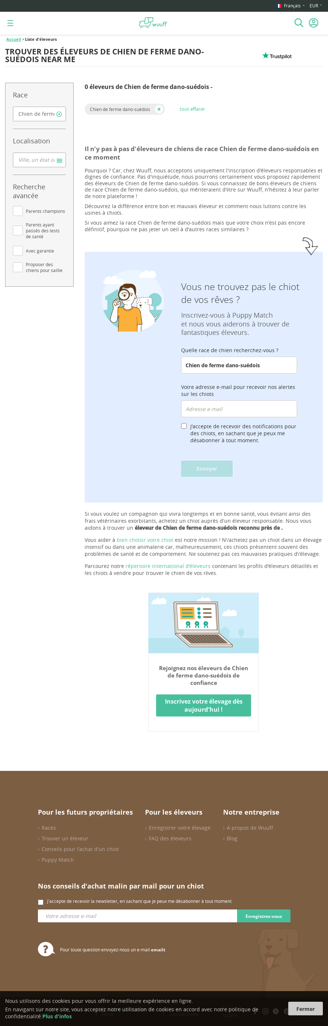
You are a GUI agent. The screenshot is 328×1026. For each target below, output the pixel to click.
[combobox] (39, 114)
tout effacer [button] (192, 109)
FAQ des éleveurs (170, 838)
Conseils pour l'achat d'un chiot (80, 849)
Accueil (13, 39)
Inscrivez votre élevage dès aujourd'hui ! (204, 705)
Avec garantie (40, 251)
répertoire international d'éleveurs (168, 565)
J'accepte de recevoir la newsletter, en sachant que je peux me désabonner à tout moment (139, 901)
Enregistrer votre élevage (180, 827)
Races (49, 827)
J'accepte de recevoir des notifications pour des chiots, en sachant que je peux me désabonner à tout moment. (243, 433)
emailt (158, 950)
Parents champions (45, 211)
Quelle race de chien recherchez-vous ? (229, 350)
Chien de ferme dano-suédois (120, 109)
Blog (232, 838)
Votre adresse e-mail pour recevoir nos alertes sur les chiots (238, 390)
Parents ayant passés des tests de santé (43, 230)
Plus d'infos (57, 1016)
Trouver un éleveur (65, 838)
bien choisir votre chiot (145, 539)
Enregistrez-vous (264, 916)
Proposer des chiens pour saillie (44, 267)
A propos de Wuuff (250, 827)
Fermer (305, 1008)
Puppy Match (58, 859)
